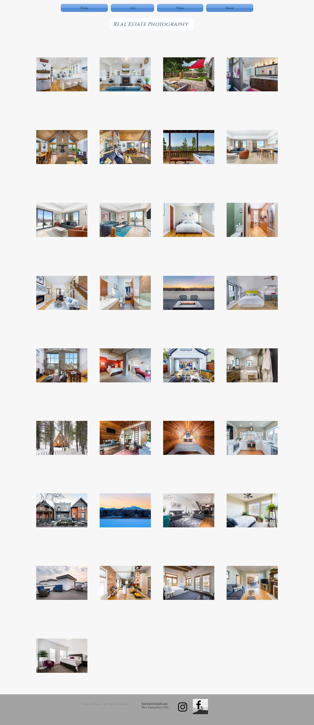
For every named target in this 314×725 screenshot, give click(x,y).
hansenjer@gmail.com (155, 703)
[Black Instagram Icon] (182, 707)
